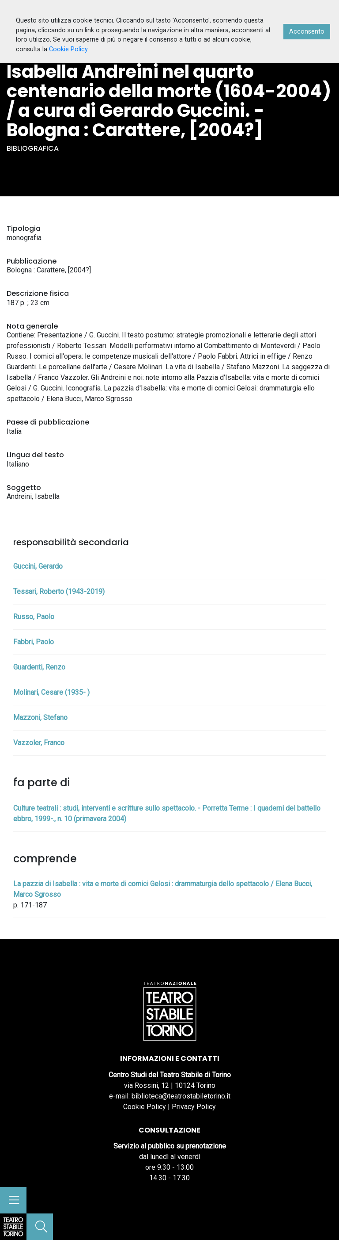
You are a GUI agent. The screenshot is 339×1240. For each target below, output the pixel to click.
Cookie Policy (144, 1106)
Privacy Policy (194, 1106)
